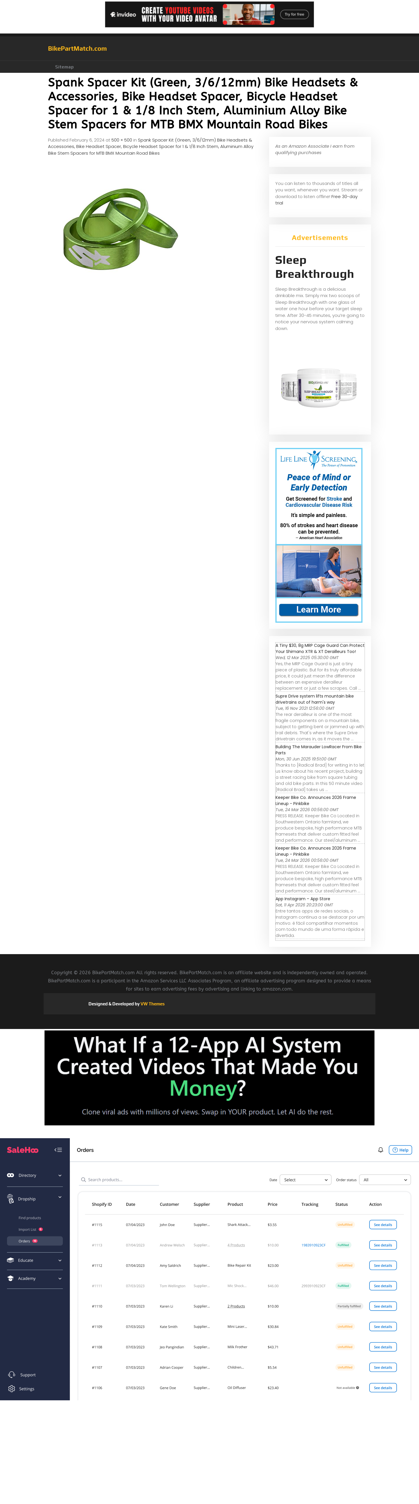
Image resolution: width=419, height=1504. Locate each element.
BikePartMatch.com (77, 48)
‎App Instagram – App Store (303, 899)
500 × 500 (121, 140)
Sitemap (64, 66)
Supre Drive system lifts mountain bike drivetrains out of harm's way (315, 699)
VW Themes (152, 1003)
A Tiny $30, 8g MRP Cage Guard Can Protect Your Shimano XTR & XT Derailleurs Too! (320, 648)
